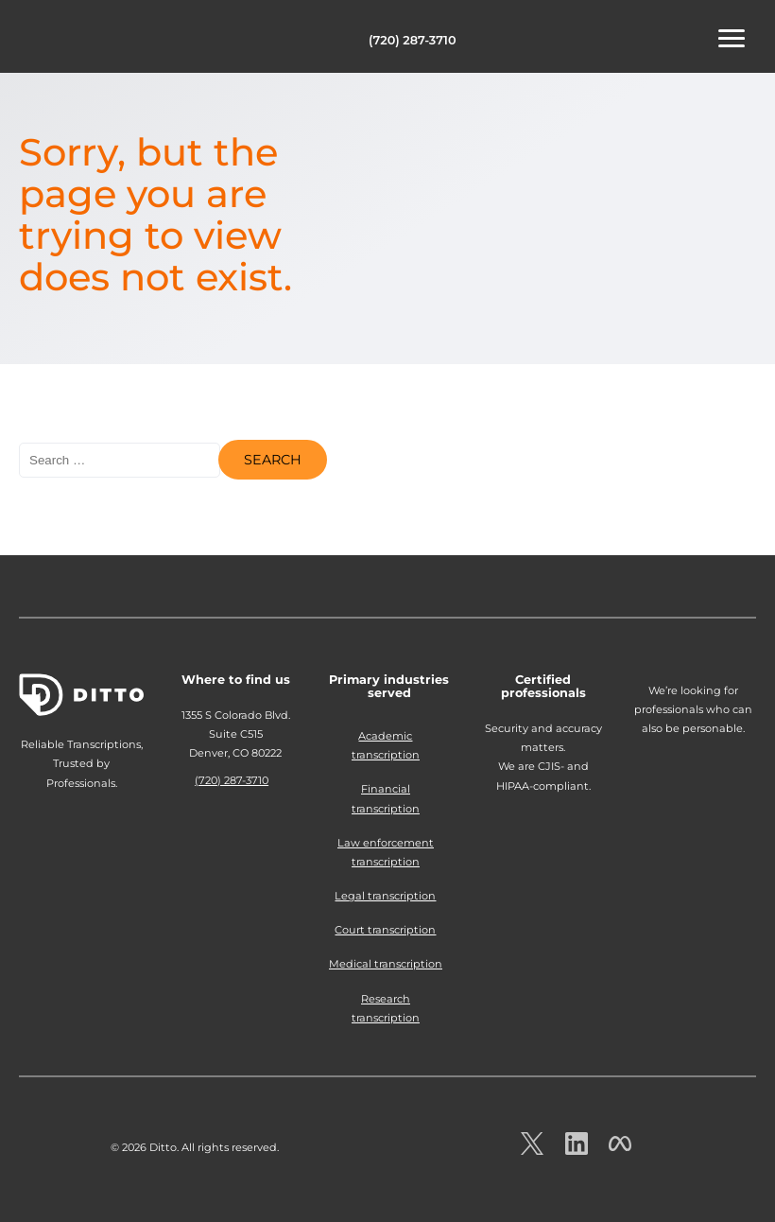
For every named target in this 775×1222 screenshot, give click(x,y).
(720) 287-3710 (412, 40)
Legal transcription (385, 895)
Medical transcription (385, 963)
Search (272, 459)
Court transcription (385, 929)
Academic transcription (386, 745)
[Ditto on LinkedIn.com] (576, 1150)
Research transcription (386, 1008)
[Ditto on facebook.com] (620, 1150)
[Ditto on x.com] (532, 1150)
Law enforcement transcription (385, 852)
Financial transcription (386, 798)
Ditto (75, 39)
